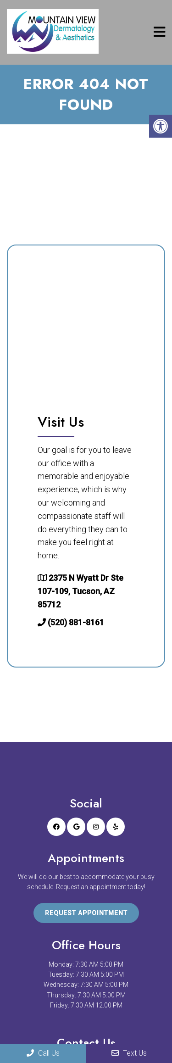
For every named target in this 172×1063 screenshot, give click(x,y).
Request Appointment (86, 913)
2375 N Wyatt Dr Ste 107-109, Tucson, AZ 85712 (80, 591)
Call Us (43, 1053)
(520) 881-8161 (76, 622)
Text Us (129, 1053)
